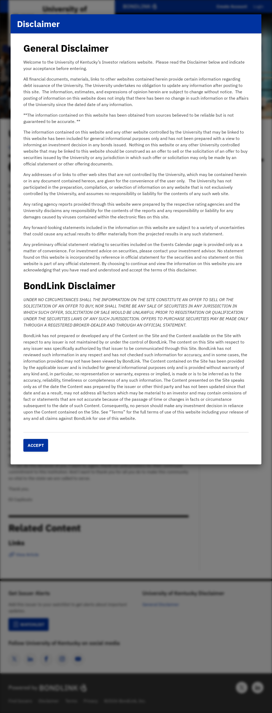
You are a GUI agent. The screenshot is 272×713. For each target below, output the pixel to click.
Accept (36, 445)
